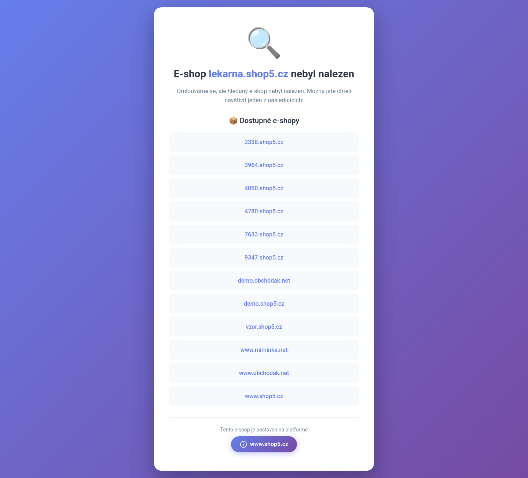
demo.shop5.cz (264, 303)
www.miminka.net (264, 349)
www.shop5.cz (264, 396)
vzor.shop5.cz (264, 326)
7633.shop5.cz (264, 234)
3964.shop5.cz (264, 165)
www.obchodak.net (264, 372)
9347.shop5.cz (264, 257)
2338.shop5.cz (264, 142)
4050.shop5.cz (264, 188)
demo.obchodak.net (264, 280)
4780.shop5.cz (264, 211)
